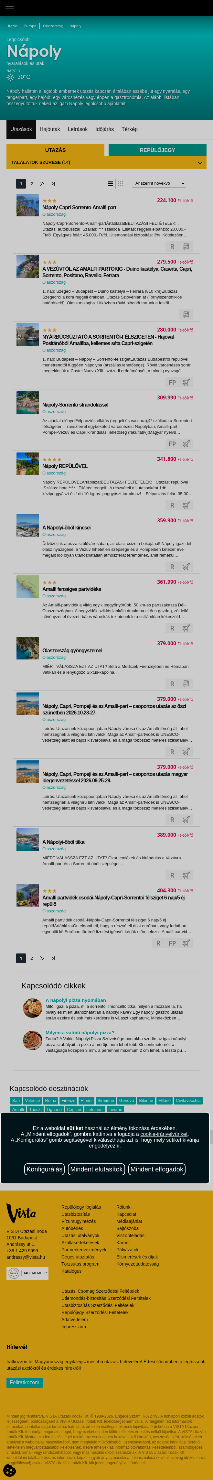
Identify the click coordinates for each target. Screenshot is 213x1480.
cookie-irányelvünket (163, 1134)
